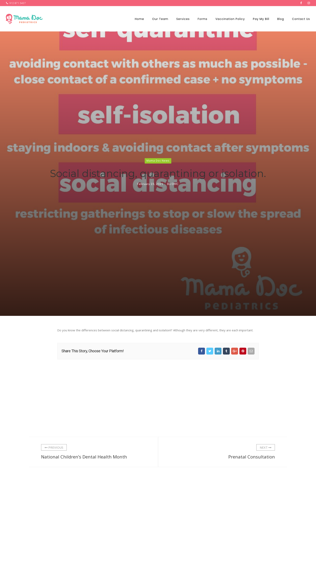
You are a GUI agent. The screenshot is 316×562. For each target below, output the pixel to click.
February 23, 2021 (150, 184)
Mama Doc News (158, 160)
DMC (175, 184)
